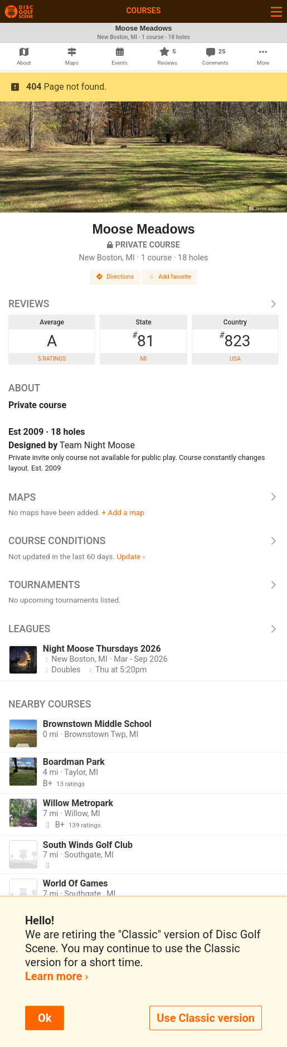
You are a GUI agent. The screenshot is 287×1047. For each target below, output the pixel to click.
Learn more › (56, 976)
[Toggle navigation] (276, 11)
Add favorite (169, 276)
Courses (143, 10)
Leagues (143, 628)
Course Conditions (143, 540)
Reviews (143, 303)
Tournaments (143, 584)
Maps (143, 497)
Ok (44, 1018)
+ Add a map (123, 512)
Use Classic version (206, 1018)
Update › (130, 556)
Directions (115, 276)
